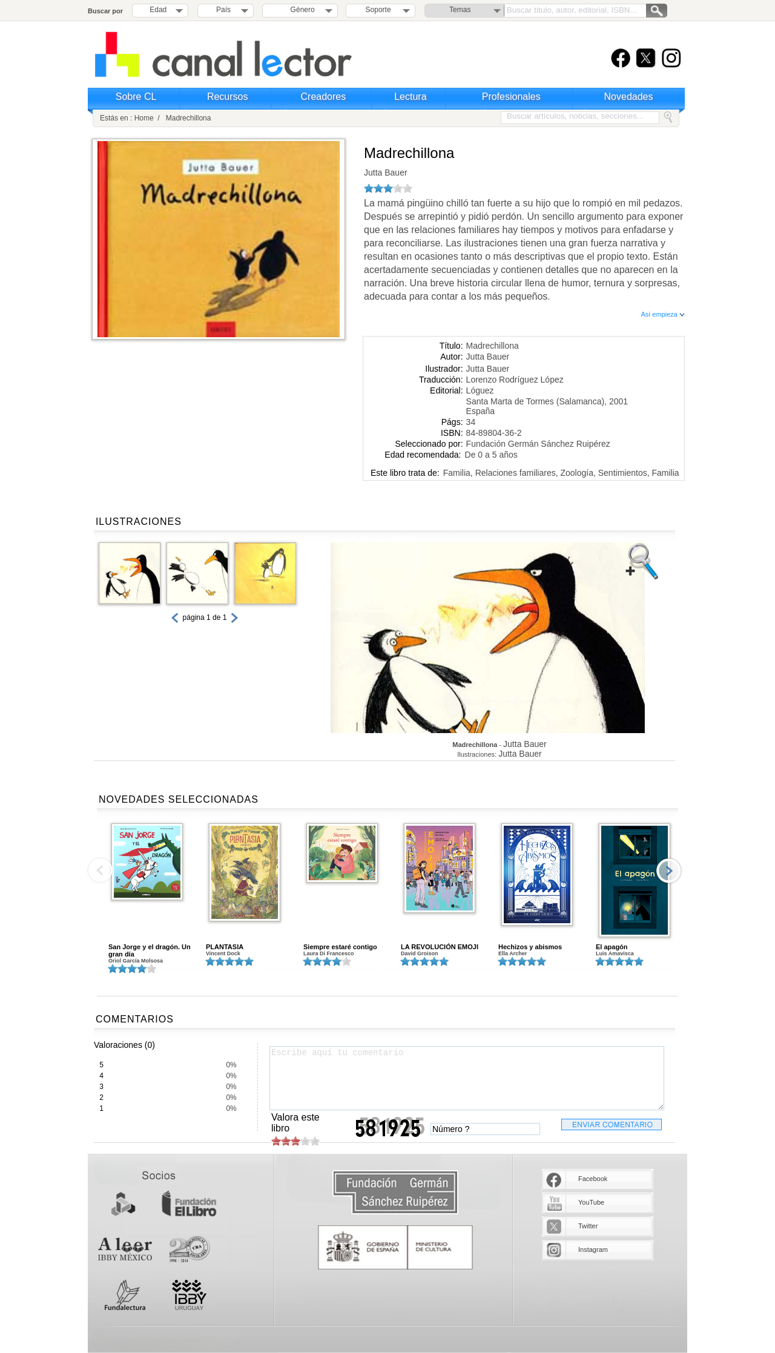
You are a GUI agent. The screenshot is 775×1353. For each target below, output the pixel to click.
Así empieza (663, 314)
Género (300, 9)
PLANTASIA (224, 946)
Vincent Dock (223, 953)
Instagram (593, 1249)
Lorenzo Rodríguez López (515, 379)
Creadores (323, 96)
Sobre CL (136, 96)
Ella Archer (512, 953)
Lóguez (480, 390)
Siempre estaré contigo (340, 946)
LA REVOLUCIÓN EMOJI (439, 946)
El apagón (612, 946)
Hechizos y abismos (530, 946)
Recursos (227, 96)
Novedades (628, 96)
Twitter (588, 1226)
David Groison (419, 953)
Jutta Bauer (385, 172)
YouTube (591, 1202)
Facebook (592, 1178)
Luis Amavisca (615, 953)
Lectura (410, 96)
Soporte (378, 9)
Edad (158, 9)
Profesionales (511, 96)
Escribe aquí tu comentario (466, 1078)
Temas (459, 9)
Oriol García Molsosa (135, 961)
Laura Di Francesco (328, 953)
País (223, 9)
